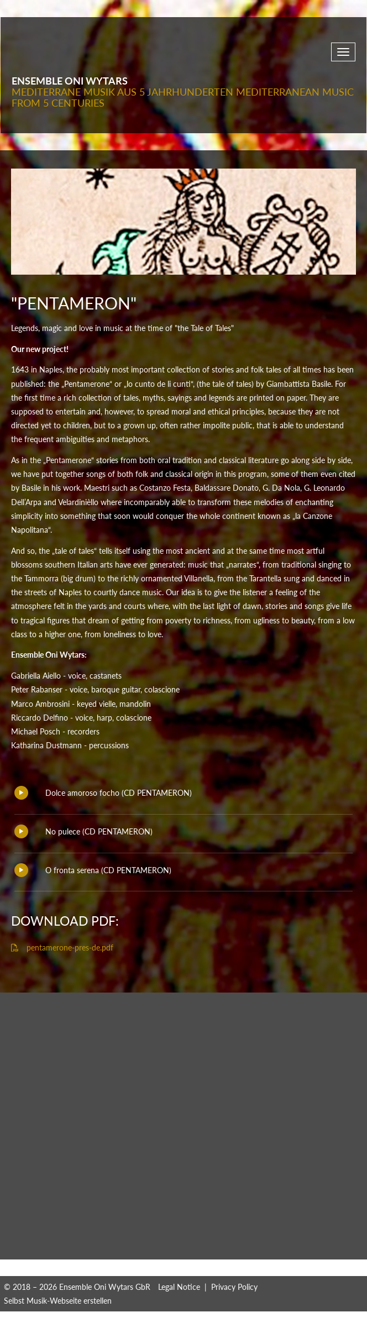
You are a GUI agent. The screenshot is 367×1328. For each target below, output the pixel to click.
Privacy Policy (234, 1287)
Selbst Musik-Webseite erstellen (58, 1300)
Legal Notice (179, 1287)
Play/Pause (21, 793)
